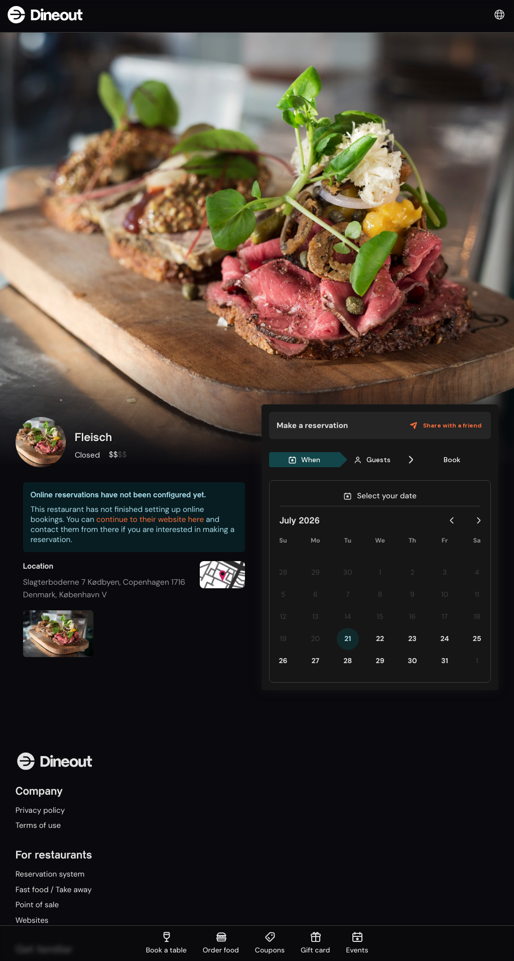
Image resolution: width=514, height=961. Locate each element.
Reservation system (51, 875)
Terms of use (39, 826)
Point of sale (38, 906)
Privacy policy (41, 810)
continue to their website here (150, 519)
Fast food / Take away (55, 891)
